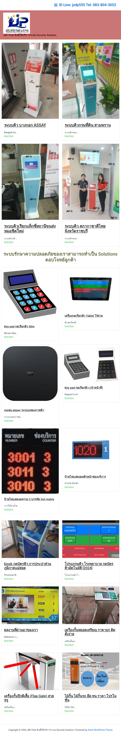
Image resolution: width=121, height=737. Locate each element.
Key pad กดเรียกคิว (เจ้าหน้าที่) (84, 393)
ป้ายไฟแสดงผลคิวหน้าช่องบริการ (85, 482)
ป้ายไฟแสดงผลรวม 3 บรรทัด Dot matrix (29, 505)
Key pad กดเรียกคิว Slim (19, 332)
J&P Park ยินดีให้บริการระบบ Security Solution (26, 41)
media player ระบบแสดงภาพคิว (24, 416)
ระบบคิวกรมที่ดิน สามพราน (88, 131)
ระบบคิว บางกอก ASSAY (25, 131)
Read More (8, 142)
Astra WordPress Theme (100, 730)
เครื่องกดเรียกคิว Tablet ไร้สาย (84, 321)
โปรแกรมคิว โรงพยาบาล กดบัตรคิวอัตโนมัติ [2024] (89, 572)
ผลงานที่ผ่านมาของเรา (21, 636)
